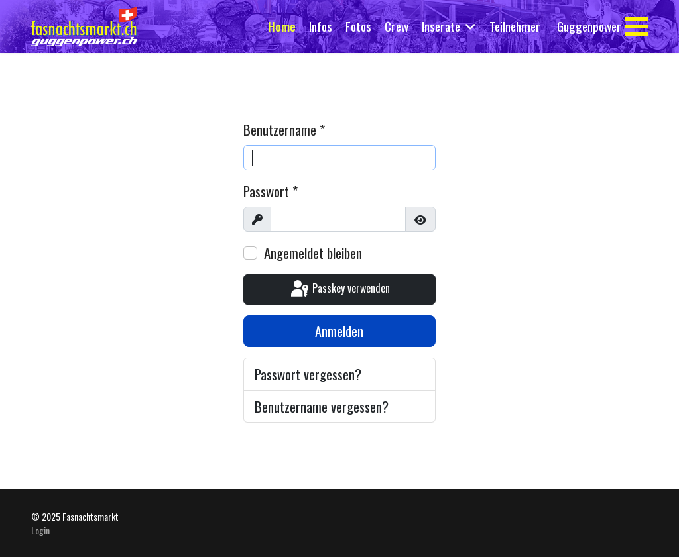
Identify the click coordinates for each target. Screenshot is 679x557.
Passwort (270, 191)
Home (282, 26)
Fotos (358, 26)
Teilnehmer (514, 26)
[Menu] (636, 26)
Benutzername (284, 129)
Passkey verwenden (339, 289)
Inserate (441, 26)
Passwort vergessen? (308, 374)
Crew (396, 26)
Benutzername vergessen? (322, 406)
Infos (320, 26)
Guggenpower (589, 26)
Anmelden (339, 331)
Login (40, 530)
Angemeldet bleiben (313, 252)
